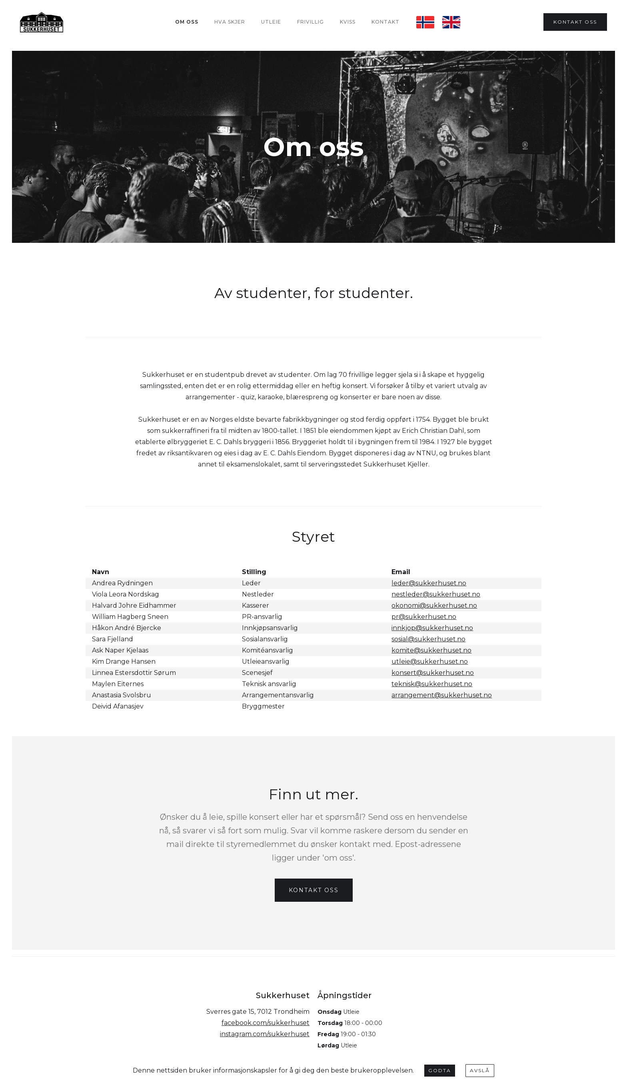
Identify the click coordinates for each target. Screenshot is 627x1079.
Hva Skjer (229, 22)
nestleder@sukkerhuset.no (435, 594)
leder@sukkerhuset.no (428, 583)
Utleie (271, 22)
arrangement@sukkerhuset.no (441, 695)
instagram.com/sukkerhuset (265, 1034)
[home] (41, 22)
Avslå (480, 1070)
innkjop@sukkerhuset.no (432, 628)
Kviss (347, 22)
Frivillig (310, 22)
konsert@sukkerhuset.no (432, 673)
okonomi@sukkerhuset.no (434, 605)
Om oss (186, 22)
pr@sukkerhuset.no (423, 617)
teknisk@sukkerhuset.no (431, 684)
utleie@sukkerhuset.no (429, 661)
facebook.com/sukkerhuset (266, 1023)
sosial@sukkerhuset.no (428, 639)
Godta (439, 1070)
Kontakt (385, 22)
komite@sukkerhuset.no (431, 650)
